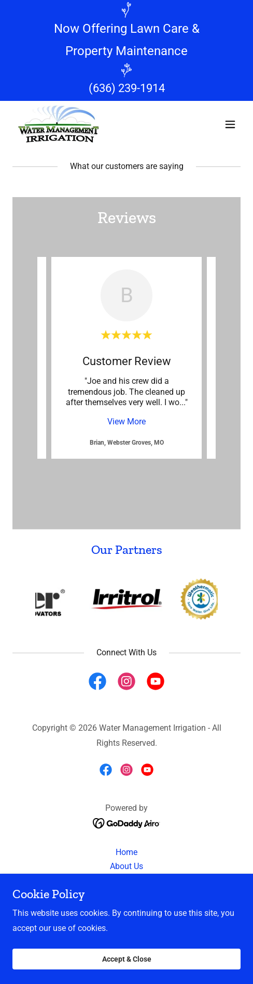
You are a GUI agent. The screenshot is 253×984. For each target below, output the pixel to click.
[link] (58, 124)
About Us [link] (126, 866)
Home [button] (126, 852)
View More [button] (126, 421)
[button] (230, 124)
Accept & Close (126, 959)
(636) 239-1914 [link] (127, 88)
